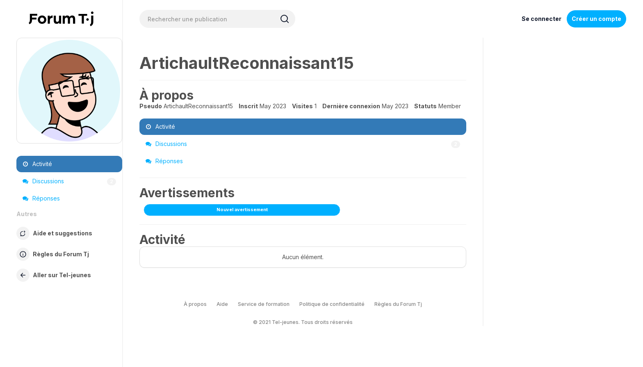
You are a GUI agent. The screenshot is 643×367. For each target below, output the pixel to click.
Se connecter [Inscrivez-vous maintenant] (541, 18)
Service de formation (264, 304)
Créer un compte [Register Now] (596, 18)
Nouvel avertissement (242, 209)
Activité (37, 163)
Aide (222, 304)
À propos (195, 304)
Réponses (41, 198)
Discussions (69, 181)
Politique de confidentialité (332, 304)
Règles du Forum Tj (398, 304)
